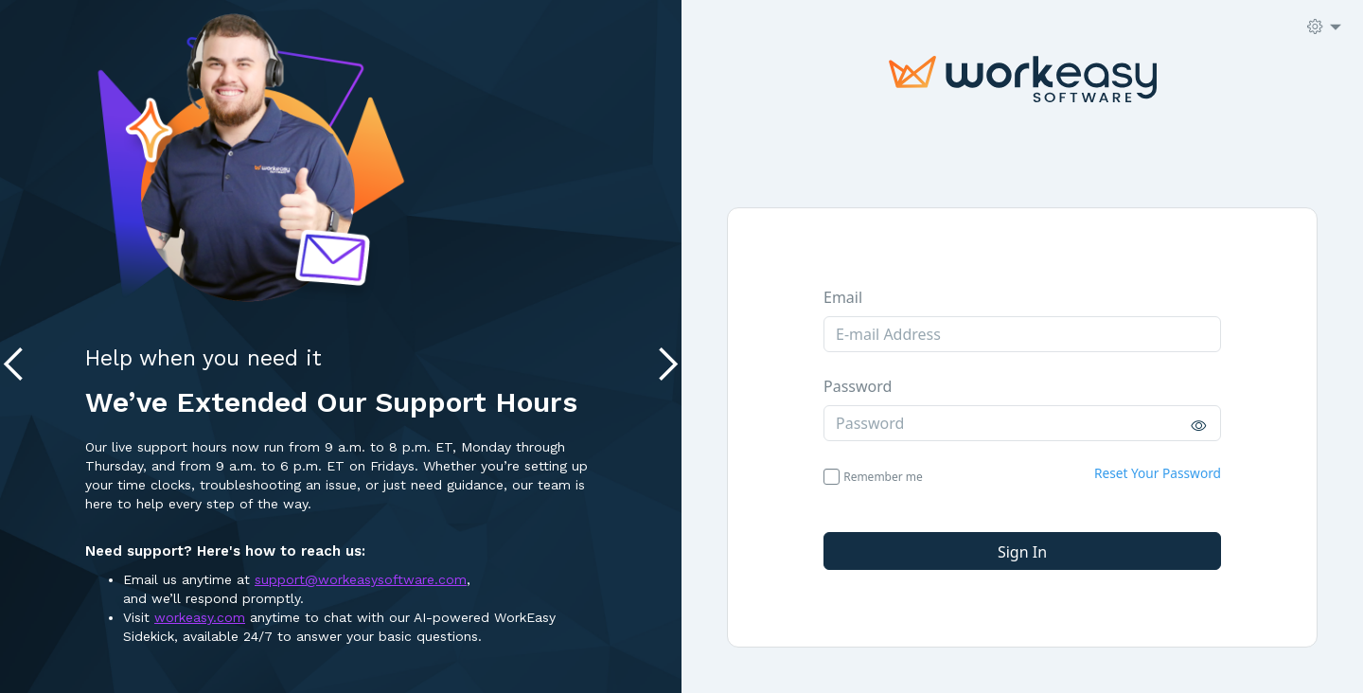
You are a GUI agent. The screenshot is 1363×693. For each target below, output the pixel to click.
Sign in (1022, 552)
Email (842, 297)
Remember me (883, 477)
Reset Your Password (1157, 473)
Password (857, 386)
